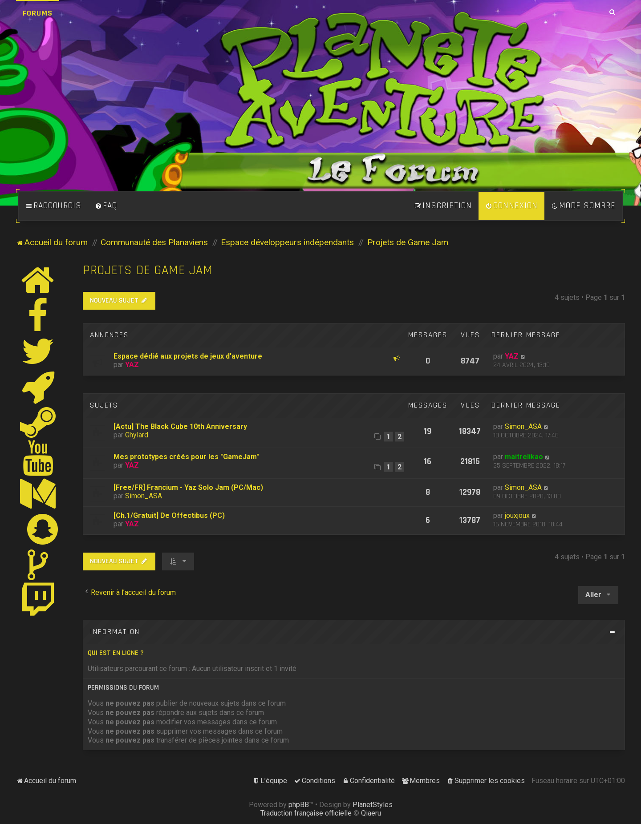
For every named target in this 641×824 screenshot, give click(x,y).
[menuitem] (106, 206)
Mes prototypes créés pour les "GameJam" (186, 456)
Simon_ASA (523, 426)
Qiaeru (371, 813)
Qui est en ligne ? (116, 653)
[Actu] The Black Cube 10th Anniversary (180, 426)
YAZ (132, 364)
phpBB (298, 804)
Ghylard (136, 435)
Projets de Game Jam (148, 270)
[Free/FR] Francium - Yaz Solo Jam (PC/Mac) (188, 487)
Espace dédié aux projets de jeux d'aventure (188, 356)
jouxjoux (517, 515)
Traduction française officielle (306, 813)
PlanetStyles (373, 804)
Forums (38, 13)
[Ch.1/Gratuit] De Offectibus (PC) (169, 515)
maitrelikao (524, 456)
